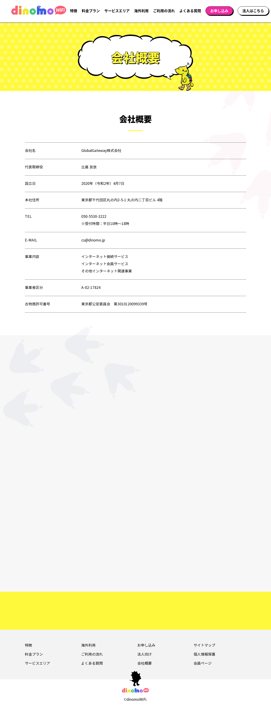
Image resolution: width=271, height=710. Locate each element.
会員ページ (203, 663)
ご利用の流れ (164, 10)
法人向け (144, 654)
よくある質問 (190, 10)
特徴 (73, 10)
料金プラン (91, 10)
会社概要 (144, 663)
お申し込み (219, 10)
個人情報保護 (204, 654)
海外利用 (141, 10)
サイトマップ (204, 645)
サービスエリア (117, 10)
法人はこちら (253, 10)
